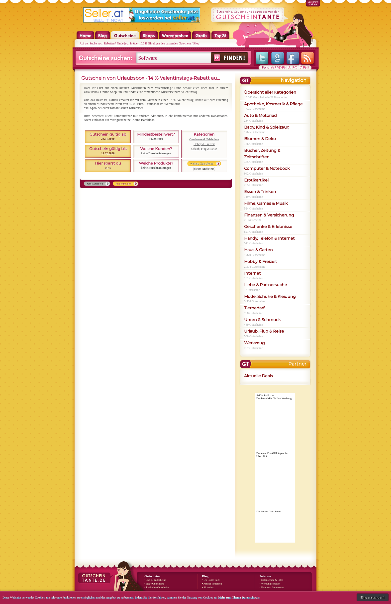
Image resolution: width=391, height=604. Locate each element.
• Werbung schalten (270, 583)
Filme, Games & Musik (266, 203)
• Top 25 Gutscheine (155, 580)
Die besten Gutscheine (268, 511)
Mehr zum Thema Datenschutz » (239, 597)
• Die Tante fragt (211, 580)
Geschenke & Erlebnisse (204, 139)
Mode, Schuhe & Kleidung (270, 296)
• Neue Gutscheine (154, 583)
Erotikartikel (256, 180)
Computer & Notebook (267, 168)
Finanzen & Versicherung (269, 215)
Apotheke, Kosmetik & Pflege (273, 104)
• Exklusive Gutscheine (156, 587)
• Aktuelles (208, 587)
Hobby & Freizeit (204, 144)
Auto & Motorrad (260, 115)
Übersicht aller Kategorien (270, 92)
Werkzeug (254, 343)
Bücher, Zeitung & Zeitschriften (262, 153)
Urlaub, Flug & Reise (204, 149)
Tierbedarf (254, 308)
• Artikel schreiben (212, 583)
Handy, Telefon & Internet (269, 238)
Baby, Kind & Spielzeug (267, 127)
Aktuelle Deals (258, 376)
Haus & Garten (258, 249)
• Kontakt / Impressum (272, 587)
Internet (252, 273)
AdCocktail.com (265, 395)
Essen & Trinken (260, 191)
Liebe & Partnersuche (265, 284)
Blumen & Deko (260, 138)
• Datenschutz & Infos (271, 580)
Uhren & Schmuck (262, 319)
